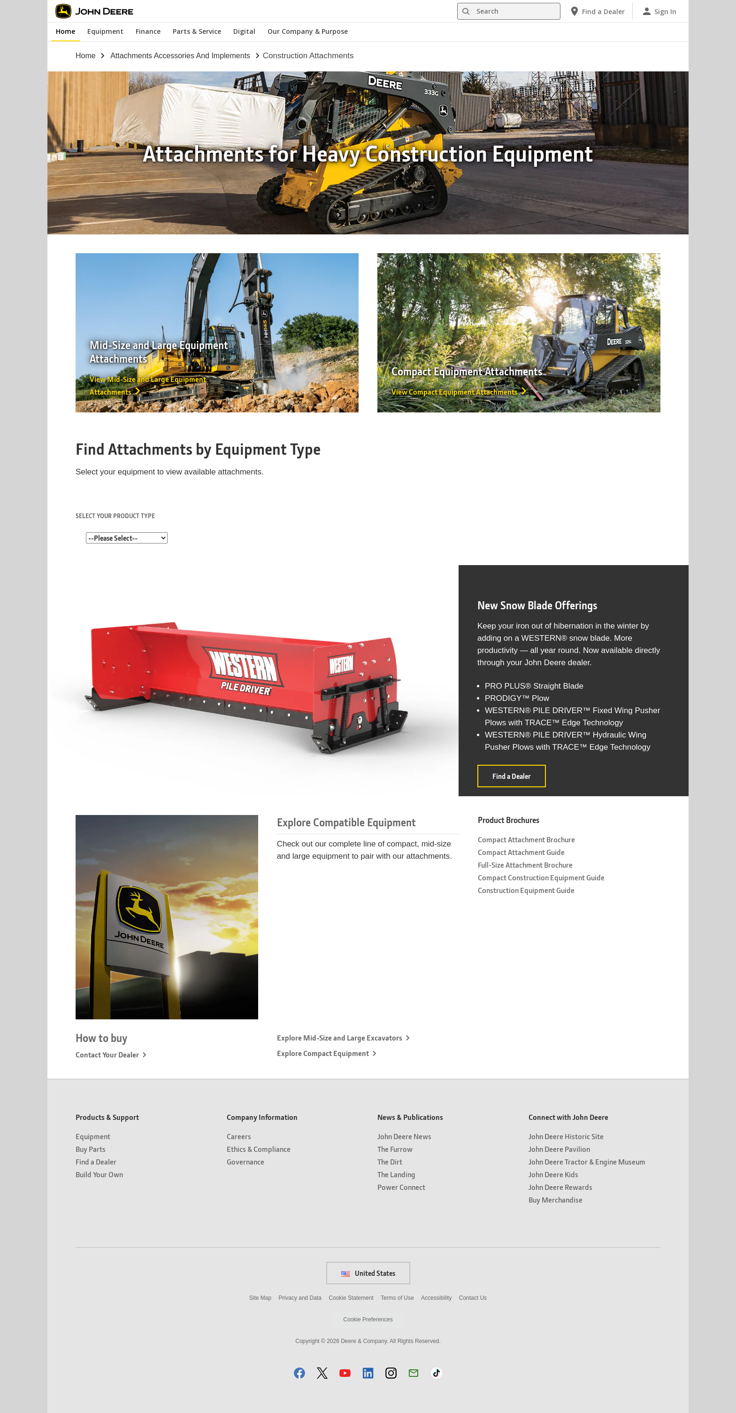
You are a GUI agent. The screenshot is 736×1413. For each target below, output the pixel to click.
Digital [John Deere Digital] (244, 31)
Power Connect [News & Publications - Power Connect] (401, 1187)
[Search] (508, 11)
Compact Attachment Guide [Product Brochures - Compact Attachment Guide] (521, 852)
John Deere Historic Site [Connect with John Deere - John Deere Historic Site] (566, 1136)
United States (368, 1273)
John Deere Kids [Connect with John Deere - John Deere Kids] (553, 1174)
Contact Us (473, 1298)
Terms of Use (397, 1298)
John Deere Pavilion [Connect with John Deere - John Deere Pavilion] (559, 1149)
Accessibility (436, 1298)
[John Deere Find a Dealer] (596, 11)
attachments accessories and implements (180, 56)
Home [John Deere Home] (65, 31)
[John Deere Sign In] (659, 11)
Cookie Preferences (367, 1319)
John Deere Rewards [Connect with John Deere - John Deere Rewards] (560, 1187)
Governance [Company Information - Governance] (245, 1161)
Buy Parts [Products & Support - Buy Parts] (91, 1149)
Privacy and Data (300, 1298)
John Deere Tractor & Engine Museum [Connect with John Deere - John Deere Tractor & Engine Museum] (587, 1161)
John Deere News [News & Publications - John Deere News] (404, 1136)
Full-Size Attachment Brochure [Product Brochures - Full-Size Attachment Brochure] (525, 865)
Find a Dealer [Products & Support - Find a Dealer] (96, 1161)
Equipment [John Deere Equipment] (105, 31)
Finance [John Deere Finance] (148, 31)
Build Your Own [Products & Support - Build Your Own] (99, 1174)
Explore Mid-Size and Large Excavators (339, 1037)
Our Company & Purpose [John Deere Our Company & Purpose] (308, 31)
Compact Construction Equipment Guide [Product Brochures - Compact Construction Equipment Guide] (541, 877)
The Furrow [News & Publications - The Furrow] (395, 1149)
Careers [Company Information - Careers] (239, 1136)
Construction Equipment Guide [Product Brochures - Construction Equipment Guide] (526, 890)
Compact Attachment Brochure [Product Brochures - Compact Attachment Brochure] (526, 839)
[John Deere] (99, 11)
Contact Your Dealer (107, 1054)
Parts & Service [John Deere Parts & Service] (197, 31)
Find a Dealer (519, 779)
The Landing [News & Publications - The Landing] (396, 1174)
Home (86, 56)
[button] (299, 1373)
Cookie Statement (351, 1298)
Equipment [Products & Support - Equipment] (93, 1136)
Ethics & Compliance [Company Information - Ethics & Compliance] (259, 1149)
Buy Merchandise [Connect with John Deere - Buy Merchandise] (556, 1199)
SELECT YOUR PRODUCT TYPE (115, 516)
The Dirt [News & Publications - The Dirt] (389, 1161)
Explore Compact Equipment (323, 1053)
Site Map (260, 1298)
